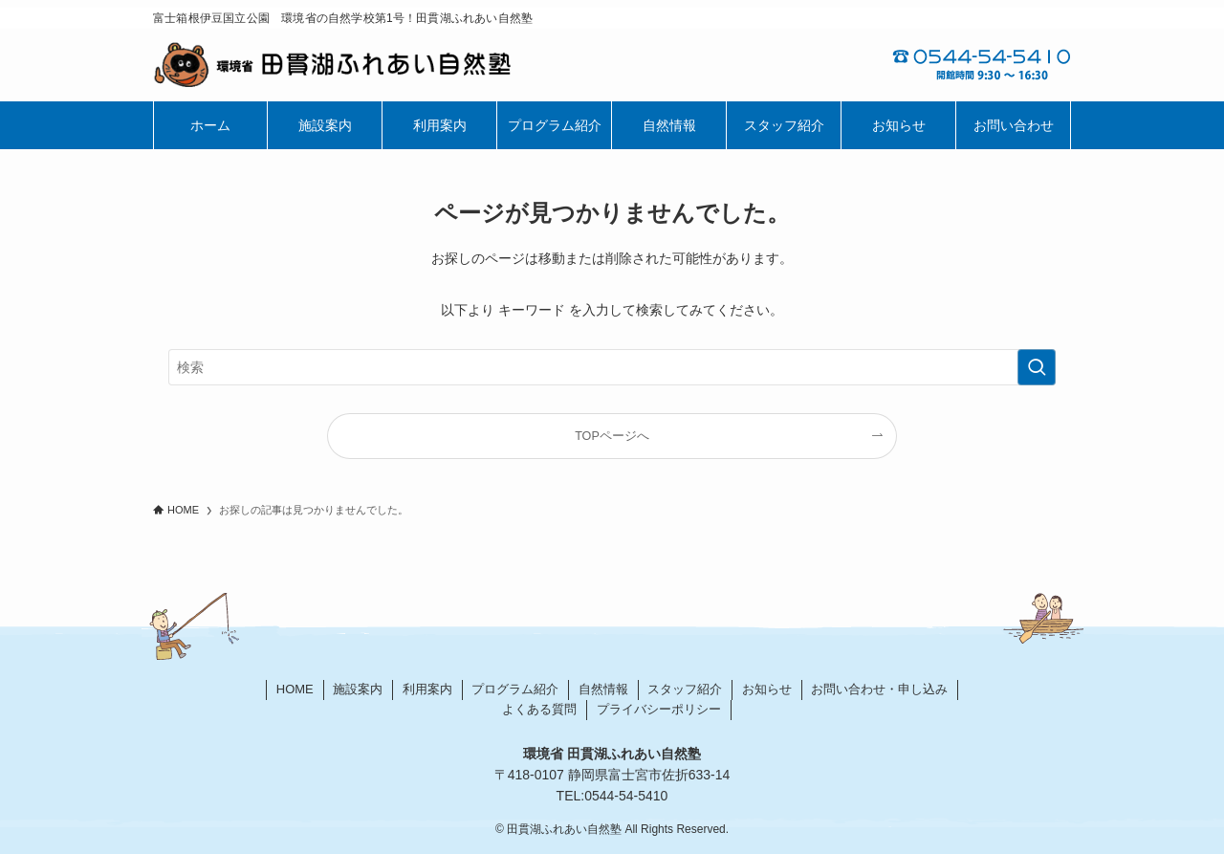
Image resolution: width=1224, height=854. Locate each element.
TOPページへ (612, 436)
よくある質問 (539, 709)
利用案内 (427, 689)
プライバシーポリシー (659, 709)
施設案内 (357, 689)
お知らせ (767, 689)
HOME (295, 689)
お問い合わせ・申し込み (879, 689)
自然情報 (603, 689)
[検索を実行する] (1036, 367)
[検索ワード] (612, 367)
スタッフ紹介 (684, 689)
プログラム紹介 (514, 689)
